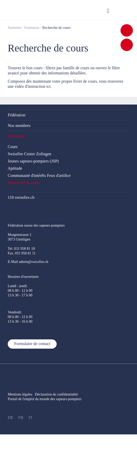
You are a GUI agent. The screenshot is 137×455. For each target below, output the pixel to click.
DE (10, 417)
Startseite (14, 28)
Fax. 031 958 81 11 (22, 253)
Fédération (16, 115)
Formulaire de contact (32, 343)
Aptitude (15, 168)
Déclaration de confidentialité (59, 394)
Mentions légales (20, 394)
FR (20, 417)
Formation (31, 28)
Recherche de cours (56, 28)
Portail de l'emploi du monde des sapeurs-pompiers (44, 399)
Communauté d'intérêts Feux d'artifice (39, 175)
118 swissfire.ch (21, 197)
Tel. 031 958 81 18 (21, 249)
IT (30, 417)
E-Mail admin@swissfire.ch (28, 262)
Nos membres (19, 125)
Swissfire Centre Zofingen (29, 154)
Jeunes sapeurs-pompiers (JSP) (33, 161)
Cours (13, 146)
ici (48, 86)
